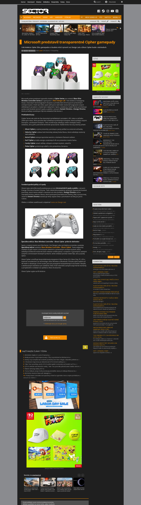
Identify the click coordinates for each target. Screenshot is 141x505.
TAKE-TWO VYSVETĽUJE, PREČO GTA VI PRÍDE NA (84, 34)
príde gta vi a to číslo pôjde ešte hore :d (104, 269)
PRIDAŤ (103, 21)
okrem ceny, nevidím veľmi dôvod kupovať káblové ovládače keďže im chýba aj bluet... (105, 331)
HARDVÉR (58, 17)
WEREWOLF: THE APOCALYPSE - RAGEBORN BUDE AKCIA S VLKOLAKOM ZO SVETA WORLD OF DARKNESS (106, 143)
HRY (51, 17)
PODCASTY (36, 21)
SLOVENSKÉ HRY (53, 21)
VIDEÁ (45, 17)
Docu (68, 2)
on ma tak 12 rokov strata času (101, 289)
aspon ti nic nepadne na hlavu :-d (102, 352)
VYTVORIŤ (110, 257)
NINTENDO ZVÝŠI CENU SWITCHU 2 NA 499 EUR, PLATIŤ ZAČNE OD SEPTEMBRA (106, 104)
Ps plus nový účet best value (102, 209)
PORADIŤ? (114, 21)
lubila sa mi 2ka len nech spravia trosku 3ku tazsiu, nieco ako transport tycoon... (105, 316)
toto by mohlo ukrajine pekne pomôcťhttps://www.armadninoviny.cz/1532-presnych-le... (105, 275)
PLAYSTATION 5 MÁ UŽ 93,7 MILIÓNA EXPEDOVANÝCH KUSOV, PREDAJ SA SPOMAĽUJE (106, 127)
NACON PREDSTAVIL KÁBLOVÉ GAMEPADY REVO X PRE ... (103, 328)
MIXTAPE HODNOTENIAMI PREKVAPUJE (106, 292)
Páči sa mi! (55, 338)
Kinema (38, 2)
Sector (23, 2)
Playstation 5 (97, 234)
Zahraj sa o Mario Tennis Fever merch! (54, 468)
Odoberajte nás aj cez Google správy (56, 324)
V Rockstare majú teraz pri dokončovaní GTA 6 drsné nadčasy (46, 362)
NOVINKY (27, 17)
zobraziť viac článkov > (30, 378)
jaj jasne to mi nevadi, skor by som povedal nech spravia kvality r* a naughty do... (105, 324)
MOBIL (115, 17)
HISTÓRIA (29, 21)
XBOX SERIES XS (91, 17)
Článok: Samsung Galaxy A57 (35, 369)
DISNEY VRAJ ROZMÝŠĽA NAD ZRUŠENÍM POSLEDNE (55, 35)
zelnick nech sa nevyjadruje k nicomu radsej (105, 283)
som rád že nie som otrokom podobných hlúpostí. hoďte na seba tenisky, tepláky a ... (105, 347)
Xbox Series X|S (32, 50)
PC (82, 17)
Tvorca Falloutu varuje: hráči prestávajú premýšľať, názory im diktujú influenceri (51, 371)
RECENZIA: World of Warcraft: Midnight (38, 373)
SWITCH (107, 17)
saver (41, 50)
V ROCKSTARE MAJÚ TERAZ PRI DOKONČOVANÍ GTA (70, 34)
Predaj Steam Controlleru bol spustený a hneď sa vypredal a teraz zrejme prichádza (53, 375)
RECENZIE (37, 17)
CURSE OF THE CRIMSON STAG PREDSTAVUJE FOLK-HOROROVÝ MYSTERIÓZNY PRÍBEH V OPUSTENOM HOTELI (106, 171)
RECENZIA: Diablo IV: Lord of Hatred (37, 355)
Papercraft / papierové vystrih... (103, 217)
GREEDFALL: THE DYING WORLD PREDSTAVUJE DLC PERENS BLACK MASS (106, 161)
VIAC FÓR (116, 257)
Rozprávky (55, 2)
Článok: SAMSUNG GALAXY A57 (111, 30)
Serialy (95, 247)
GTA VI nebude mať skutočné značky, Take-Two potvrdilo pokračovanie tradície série (53, 366)
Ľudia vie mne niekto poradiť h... (103, 226)
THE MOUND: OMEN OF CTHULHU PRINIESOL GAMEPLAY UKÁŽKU (111, 152)
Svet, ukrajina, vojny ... (100, 251)
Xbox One (26, 50)
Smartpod (30, 2)
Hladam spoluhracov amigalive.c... (103, 213)
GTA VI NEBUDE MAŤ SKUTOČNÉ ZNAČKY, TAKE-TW (98, 34)
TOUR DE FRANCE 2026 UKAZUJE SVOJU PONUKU (111, 134)
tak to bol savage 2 (98, 301)
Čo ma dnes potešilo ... (100, 243)
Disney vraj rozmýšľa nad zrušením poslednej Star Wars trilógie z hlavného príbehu (52, 359)
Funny (63, 2)
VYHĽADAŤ (93, 21)
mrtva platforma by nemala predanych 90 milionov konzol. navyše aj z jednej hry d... (104, 308)
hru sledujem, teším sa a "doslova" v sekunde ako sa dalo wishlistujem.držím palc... (105, 339)
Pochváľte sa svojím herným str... (103, 239)
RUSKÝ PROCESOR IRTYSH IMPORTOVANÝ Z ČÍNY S (41, 35)
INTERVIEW (43, 21)
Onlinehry (46, 2)
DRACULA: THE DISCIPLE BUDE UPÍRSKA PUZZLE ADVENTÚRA (111, 179)
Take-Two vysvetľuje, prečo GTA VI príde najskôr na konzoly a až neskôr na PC (51, 364)
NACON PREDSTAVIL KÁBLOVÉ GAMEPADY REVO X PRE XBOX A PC (110, 118)
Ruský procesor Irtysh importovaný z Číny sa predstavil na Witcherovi (48, 357)
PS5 (100, 17)
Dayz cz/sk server (98, 222)
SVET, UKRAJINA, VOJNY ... (101, 272)
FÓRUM (67, 17)
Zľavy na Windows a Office (54, 409)
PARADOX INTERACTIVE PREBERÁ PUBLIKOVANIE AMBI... (104, 313)
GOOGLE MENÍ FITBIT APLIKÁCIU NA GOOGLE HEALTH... (105, 344)
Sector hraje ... (97, 230)
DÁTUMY (61, 21)
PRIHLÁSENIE (112, 2)
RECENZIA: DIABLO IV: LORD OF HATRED (28, 34)
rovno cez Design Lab (58, 202)
